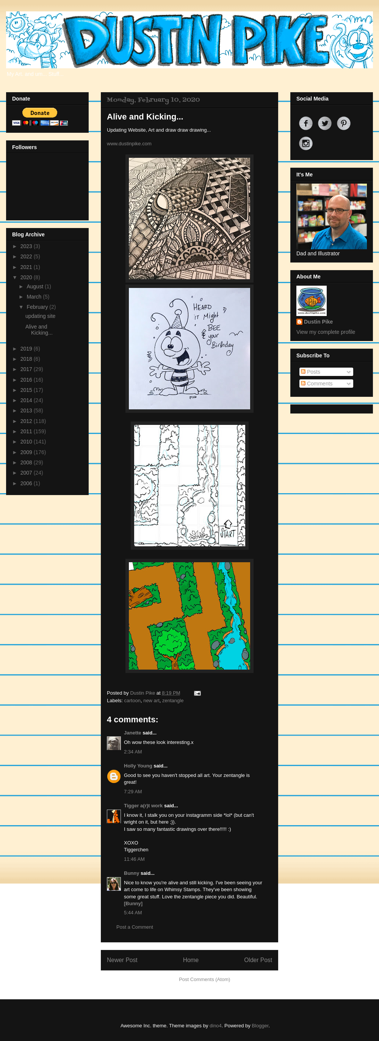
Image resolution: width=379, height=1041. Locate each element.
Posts (310, 372)
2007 (27, 473)
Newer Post (122, 960)
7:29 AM (133, 791)
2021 (27, 267)
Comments (317, 384)
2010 (27, 442)
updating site (40, 316)
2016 (27, 380)
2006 (27, 483)
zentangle (172, 700)
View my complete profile (325, 332)
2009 (27, 452)
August (35, 286)
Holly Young (138, 766)
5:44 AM (133, 912)
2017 (27, 369)
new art (151, 700)
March (35, 297)
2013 (27, 410)
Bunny (131, 873)
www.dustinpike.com (129, 143)
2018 (27, 359)
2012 (27, 421)
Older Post (258, 960)
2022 (27, 256)
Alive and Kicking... (39, 330)
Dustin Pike (143, 693)
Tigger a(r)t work (143, 805)
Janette (132, 733)
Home (191, 960)
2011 (27, 431)
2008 (27, 462)
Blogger (260, 1025)
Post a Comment (134, 927)
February (38, 307)
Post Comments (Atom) (204, 979)
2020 (27, 277)
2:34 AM (133, 752)
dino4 (216, 1025)
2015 (27, 390)
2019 (27, 349)
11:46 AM (134, 859)
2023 (27, 246)
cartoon (132, 700)
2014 (27, 400)
